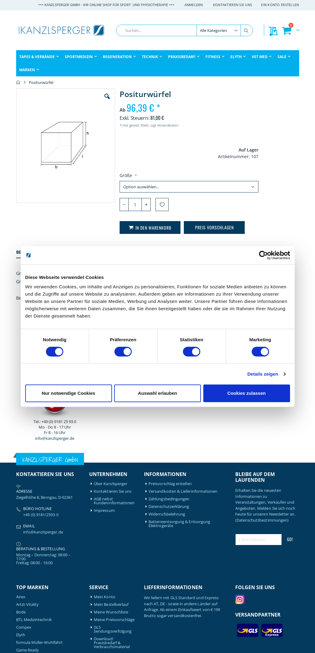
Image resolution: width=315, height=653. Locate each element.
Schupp (23, 596)
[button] (94, 101)
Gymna (22, 544)
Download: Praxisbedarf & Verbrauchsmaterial (112, 522)
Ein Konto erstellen (280, 4)
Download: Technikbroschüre (110, 535)
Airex (20, 476)
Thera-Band (26, 603)
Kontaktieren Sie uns (232, 4)
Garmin (23, 537)
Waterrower (27, 618)
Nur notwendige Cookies (68, 393)
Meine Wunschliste (111, 491)
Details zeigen (262, 374)
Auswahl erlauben (157, 393)
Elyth (20, 514)
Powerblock (27, 588)
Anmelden (193, 4)
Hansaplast (26, 550)
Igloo (20, 558)
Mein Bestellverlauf (111, 483)
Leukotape (26, 565)
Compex (23, 506)
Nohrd (22, 580)
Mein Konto (104, 476)
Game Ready (27, 529)
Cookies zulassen (246, 393)
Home (18, 82)
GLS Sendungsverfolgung (112, 508)
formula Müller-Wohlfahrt (39, 521)
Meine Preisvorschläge (114, 499)
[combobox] (184, 30)
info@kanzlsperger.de (267, 198)
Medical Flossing (31, 573)
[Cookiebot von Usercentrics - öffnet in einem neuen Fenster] (263, 255)
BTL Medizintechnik (34, 499)
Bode (21, 491)
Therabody (26, 611)
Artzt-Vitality (27, 483)
